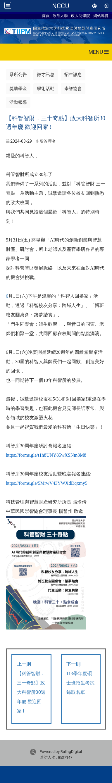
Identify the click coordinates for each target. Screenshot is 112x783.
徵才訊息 (45, 74)
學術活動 (45, 88)
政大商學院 (80, 15)
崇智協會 (73, 88)
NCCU (60, 6)
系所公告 (18, 74)
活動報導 (18, 102)
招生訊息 (73, 74)
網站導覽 (100, 15)
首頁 (45, 15)
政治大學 (60, 15)
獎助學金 (18, 88)
